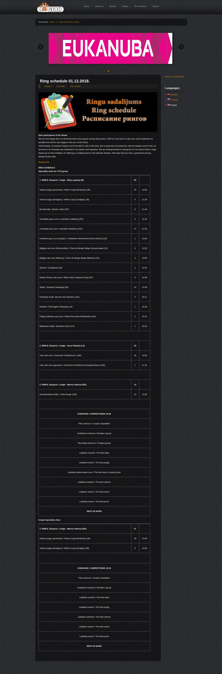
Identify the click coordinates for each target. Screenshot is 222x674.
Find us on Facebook (174, 76)
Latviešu (172, 94)
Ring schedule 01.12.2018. (69, 22)
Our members (140, 6)
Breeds (113, 6)
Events (156, 6)
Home (86, 6)
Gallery (125, 6)
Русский (172, 100)
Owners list (43, 162)
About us (99, 6)
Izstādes (78, 86)
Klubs (72, 86)
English (172, 105)
